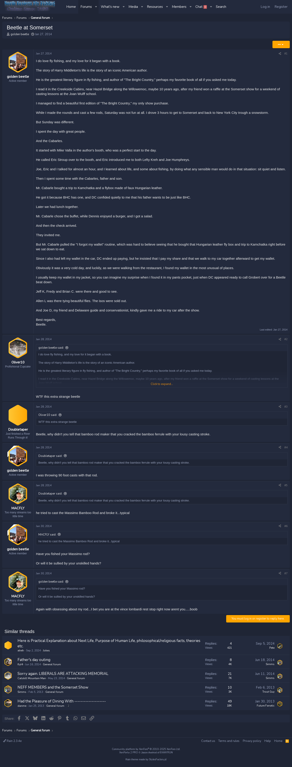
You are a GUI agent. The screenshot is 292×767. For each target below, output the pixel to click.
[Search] (221, 7)
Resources (155, 6)
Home (71, 6)
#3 (286, 406)
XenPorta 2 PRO (128, 752)
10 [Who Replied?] (230, 689)
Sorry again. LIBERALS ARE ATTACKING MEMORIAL (63, 675)
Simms (270, 666)
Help (267, 741)
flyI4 (20, 666)
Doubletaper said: (50, 457)
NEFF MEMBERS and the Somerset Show (53, 689)
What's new (110, 6)
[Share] (280, 53)
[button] (96, 7)
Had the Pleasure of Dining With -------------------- (62, 703)
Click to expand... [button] (162, 384)
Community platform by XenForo (146, 749)
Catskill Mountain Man (32, 680)
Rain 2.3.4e (12, 741)
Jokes (46, 652)
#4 (286, 448)
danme (22, 707)
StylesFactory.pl (157, 759)
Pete (271, 649)
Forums (86, 6)
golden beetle (20, 34)
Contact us (208, 741)
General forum (52, 666)
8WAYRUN (166, 752)
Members (179, 6)
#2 (286, 339)
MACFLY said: (47, 536)
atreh (21, 652)
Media (133, 6)
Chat (201, 6)
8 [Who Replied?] (231, 661)
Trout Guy (268, 694)
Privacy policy (252, 741)
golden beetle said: (51, 348)
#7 (286, 575)
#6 (286, 528)
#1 (286, 53)
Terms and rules (228, 741)
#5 (286, 486)
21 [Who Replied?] (230, 675)
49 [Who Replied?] (230, 703)
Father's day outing (34, 661)
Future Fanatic (265, 707)
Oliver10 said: (47, 415)
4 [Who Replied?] (231, 645)
